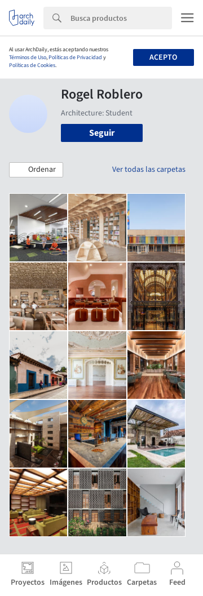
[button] (36, 170)
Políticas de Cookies (32, 65)
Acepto (163, 57)
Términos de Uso (27, 57)
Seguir (101, 133)
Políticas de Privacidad (75, 57)
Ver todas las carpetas (149, 169)
